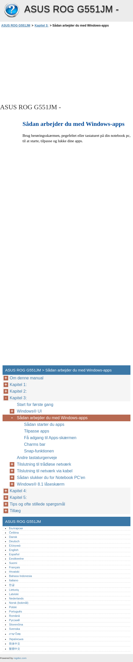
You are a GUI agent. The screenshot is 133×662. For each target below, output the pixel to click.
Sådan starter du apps (44, 424)
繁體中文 (14, 648)
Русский (14, 620)
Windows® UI (29, 411)
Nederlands (16, 598)
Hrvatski (14, 571)
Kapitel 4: (18, 491)
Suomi (13, 562)
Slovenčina (16, 624)
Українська (16, 639)
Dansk (13, 536)
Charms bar (35, 444)
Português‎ (15, 611)
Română (14, 615)
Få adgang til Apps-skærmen (50, 438)
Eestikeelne (16, 558)
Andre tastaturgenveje (37, 457)
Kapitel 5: (18, 497)
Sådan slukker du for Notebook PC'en (51, 477)
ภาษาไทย (15, 633)
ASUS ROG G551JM (11, 10)
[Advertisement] (45, 65)
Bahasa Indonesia (20, 575)
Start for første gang (35, 404)
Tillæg (15, 511)
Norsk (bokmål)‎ (18, 602)
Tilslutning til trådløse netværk (44, 464)
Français (14, 567)
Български (16, 528)
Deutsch (14, 541)
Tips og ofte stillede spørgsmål (38, 504)
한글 (12, 584)
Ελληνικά (14, 545)
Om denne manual (26, 378)
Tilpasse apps (36, 431)
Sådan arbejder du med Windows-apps (52, 418)
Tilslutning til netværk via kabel (44, 471)
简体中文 (14, 643)
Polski (13, 607)
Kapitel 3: (41, 25)
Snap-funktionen (39, 451)
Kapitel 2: (18, 391)
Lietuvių (14, 589)
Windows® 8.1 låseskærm (40, 484)
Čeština (14, 532)
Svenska (14, 628)
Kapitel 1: (18, 384)
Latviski (13, 594)
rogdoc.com (20, 658)
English (13, 549)
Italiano (13, 580)
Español (14, 554)
